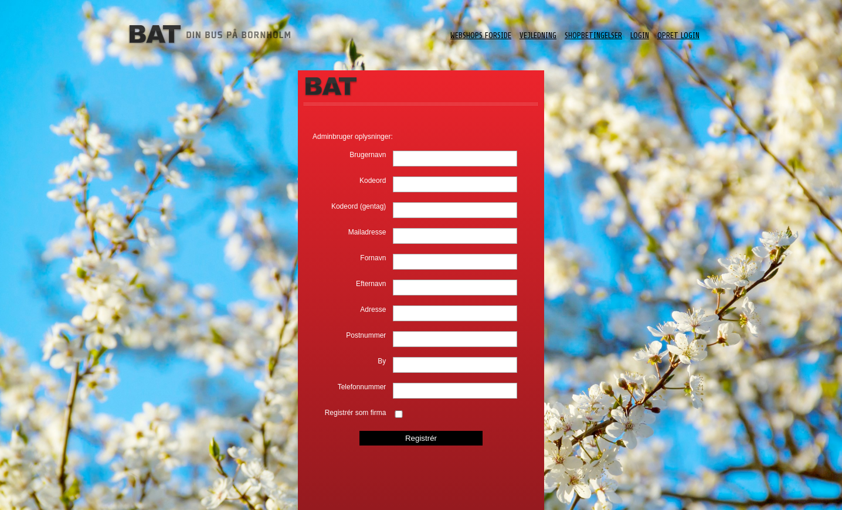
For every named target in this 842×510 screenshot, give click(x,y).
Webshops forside (480, 35)
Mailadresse (367, 232)
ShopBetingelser (593, 35)
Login (639, 35)
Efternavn (371, 284)
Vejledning (538, 35)
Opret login (678, 35)
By (382, 361)
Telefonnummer (362, 387)
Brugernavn (367, 155)
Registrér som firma (355, 413)
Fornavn (373, 258)
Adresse (373, 309)
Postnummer (366, 335)
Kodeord (372, 180)
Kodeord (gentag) (358, 206)
